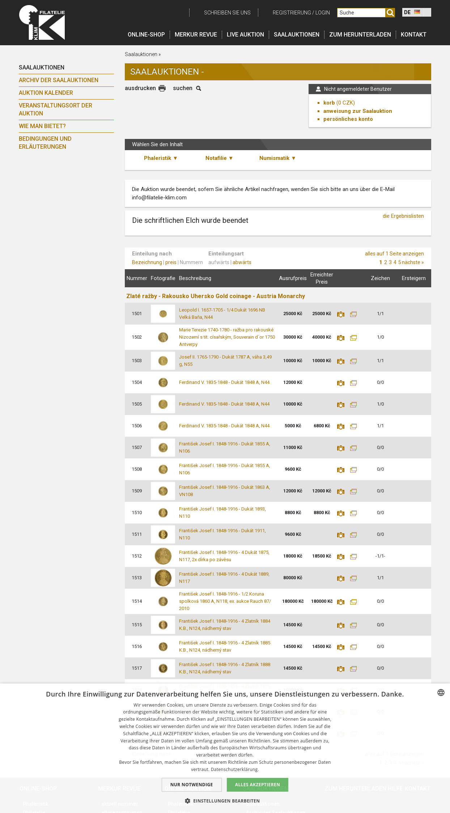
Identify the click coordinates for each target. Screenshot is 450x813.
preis (171, 262)
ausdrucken (140, 88)
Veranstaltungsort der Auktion (55, 109)
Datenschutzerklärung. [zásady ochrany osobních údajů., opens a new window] (235, 769)
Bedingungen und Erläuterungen (45, 142)
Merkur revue (196, 34)
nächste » (413, 262)
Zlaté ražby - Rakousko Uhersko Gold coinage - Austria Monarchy (215, 296)
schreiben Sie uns (227, 13)
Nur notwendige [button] (191, 785)
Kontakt (413, 34)
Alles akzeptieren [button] (257, 785)
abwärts (242, 262)
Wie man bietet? (42, 126)
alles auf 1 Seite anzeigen (394, 254)
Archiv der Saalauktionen (58, 80)
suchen (182, 88)
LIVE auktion (245, 34)
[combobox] (441, 692)
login (322, 13)
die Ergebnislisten (403, 216)
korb (329, 102)
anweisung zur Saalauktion (357, 111)
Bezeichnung (147, 262)
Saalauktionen (296, 34)
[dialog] (225, 748)
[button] (225, 800)
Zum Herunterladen (360, 34)
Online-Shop (146, 34)
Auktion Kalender (46, 92)
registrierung (292, 13)
